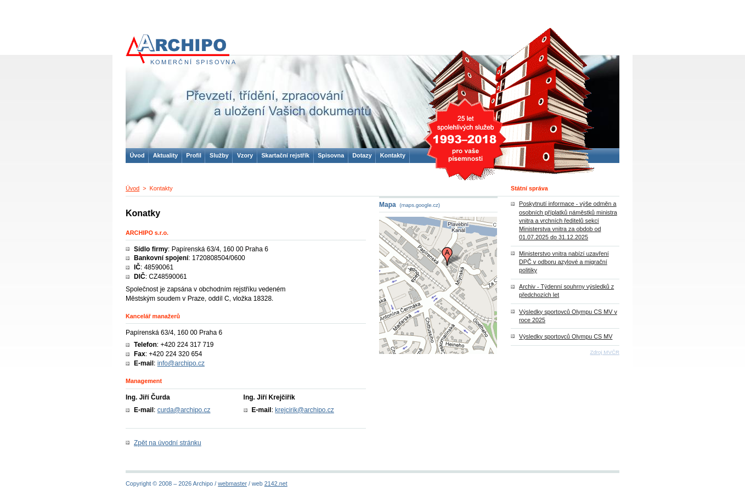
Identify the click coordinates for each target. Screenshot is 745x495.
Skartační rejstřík (285, 155)
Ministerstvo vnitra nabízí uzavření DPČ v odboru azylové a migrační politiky (564, 261)
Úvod (132, 188)
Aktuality (165, 155)
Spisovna (331, 155)
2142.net (275, 483)
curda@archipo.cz (184, 410)
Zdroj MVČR (604, 352)
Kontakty (392, 155)
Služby (219, 155)
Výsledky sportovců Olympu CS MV (565, 336)
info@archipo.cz (181, 363)
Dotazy (361, 155)
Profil (193, 155)
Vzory (245, 155)
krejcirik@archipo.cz (304, 410)
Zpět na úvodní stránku (167, 443)
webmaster (232, 483)
